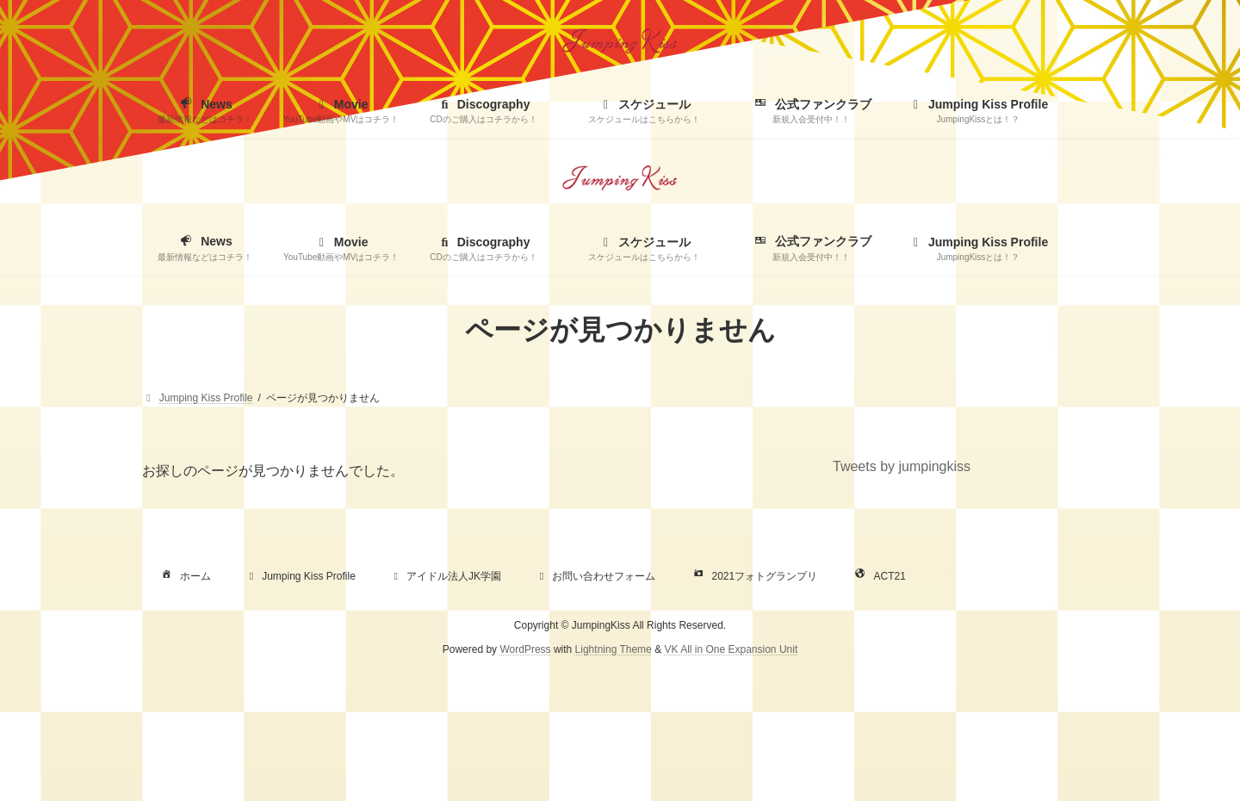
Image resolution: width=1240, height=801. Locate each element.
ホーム (184, 576)
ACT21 (879, 576)
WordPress (524, 649)
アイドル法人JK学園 (445, 576)
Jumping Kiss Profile (300, 576)
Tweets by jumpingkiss (901, 466)
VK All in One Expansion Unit (730, 649)
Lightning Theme (613, 649)
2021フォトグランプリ (754, 576)
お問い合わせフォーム (595, 576)
